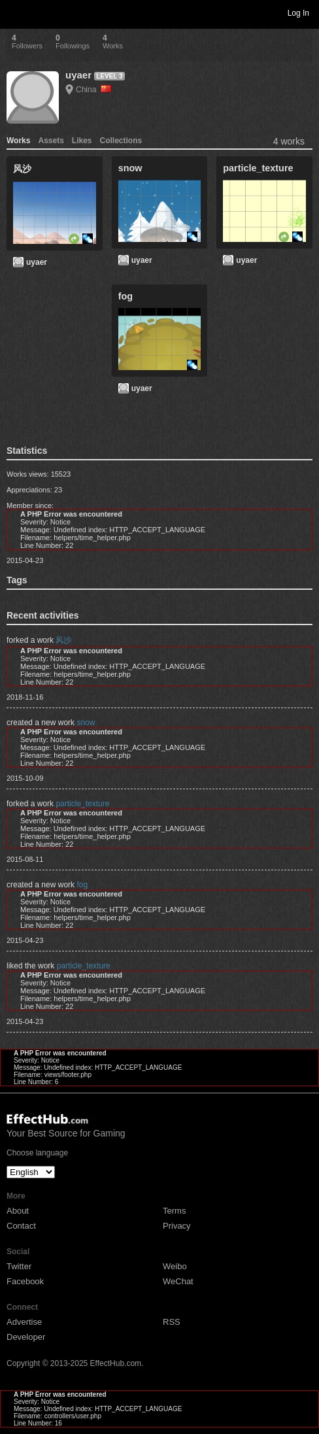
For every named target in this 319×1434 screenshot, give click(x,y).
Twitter (19, 1266)
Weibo (175, 1266)
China (93, 89)
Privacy (177, 1226)
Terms (174, 1211)
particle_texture (82, 803)
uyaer (78, 74)
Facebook (25, 1281)
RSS (171, 1322)
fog (82, 884)
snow (85, 722)
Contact (21, 1226)
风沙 (63, 640)
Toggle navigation (15, 12)
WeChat (178, 1281)
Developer (26, 1337)
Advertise (24, 1322)
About (18, 1211)
